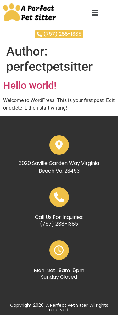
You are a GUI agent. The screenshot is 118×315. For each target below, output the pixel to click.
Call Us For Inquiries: (59, 217)
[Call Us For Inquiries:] (59, 197)
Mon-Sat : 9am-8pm (59, 270)
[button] (94, 13)
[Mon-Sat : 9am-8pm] (59, 250)
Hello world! (29, 85)
